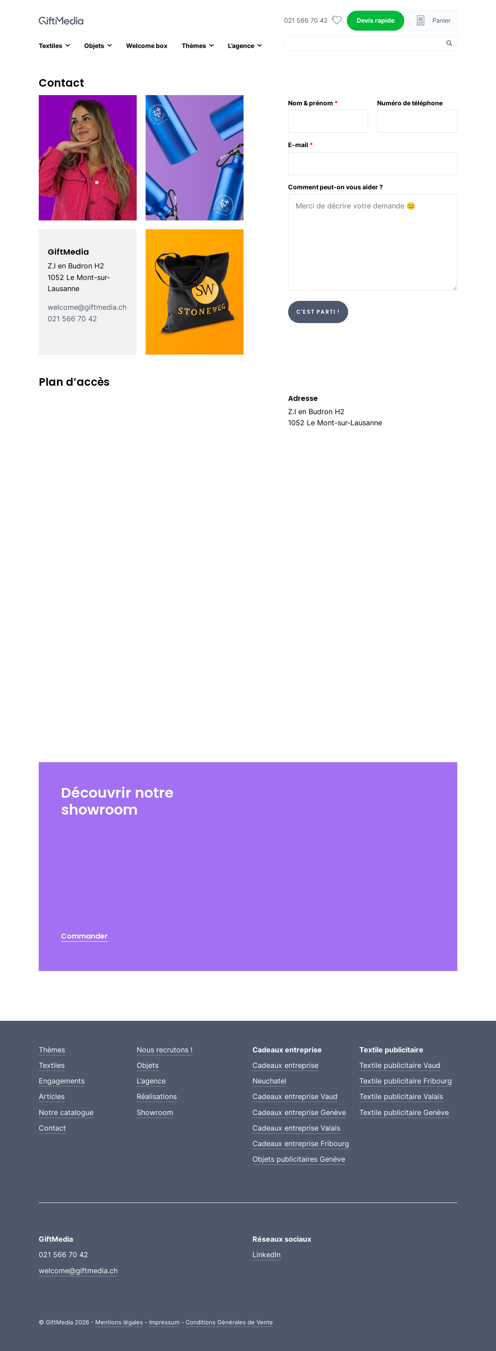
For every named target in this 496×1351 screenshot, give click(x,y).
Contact (52, 1127)
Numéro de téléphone (410, 103)
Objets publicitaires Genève (298, 1159)
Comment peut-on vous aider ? (335, 187)
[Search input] (365, 43)
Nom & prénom (313, 103)
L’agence (241, 45)
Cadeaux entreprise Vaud (294, 1096)
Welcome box (146, 45)
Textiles (50, 45)
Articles (52, 1096)
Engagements (62, 1080)
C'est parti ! (318, 312)
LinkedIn (266, 1254)
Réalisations (157, 1096)
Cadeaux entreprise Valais (296, 1127)
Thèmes (194, 45)
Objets (94, 45)
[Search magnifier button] (449, 43)
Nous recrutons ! (164, 1049)
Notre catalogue (66, 1112)
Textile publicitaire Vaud (399, 1065)
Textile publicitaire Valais (401, 1096)
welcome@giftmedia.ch (87, 307)
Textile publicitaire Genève (404, 1112)
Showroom (155, 1112)
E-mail (300, 144)
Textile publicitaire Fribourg (405, 1080)
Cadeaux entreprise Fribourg (300, 1143)
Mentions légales (119, 1322)
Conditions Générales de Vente (229, 1322)
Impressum (164, 1322)
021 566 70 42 (305, 20)
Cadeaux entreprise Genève (299, 1112)
